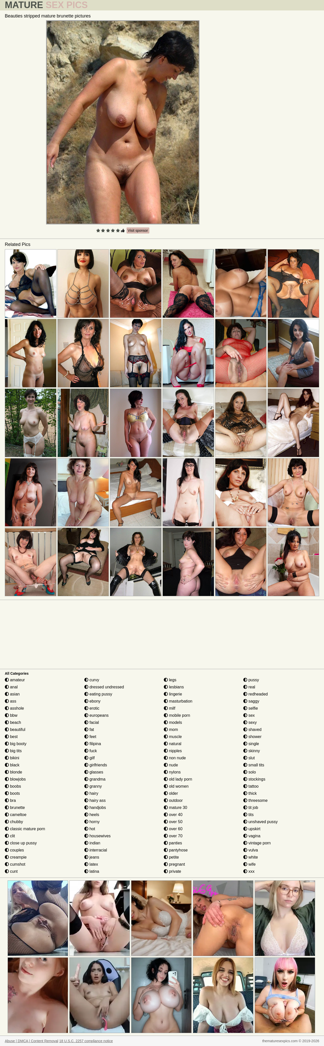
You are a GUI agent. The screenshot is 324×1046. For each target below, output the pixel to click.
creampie (16, 857)
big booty (15, 744)
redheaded (255, 694)
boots (12, 793)
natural (172, 744)
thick (250, 793)
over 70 (173, 836)
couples (14, 850)
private (172, 871)
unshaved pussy (260, 822)
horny (91, 822)
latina (91, 871)
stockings (254, 779)
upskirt (251, 829)
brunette (15, 807)
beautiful (15, 729)
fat (89, 729)
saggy (251, 701)
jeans (91, 857)
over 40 (173, 814)
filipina (92, 744)
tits (248, 814)
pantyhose (176, 850)
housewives (97, 836)
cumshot (15, 864)
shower (252, 736)
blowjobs (15, 779)
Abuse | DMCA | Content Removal (31, 1041)
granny (93, 786)
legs (170, 680)
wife (249, 864)
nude (171, 765)
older (171, 793)
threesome (255, 800)
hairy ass (95, 800)
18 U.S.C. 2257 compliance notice (86, 1041)
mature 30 (175, 807)
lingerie (173, 694)
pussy (251, 680)
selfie (250, 708)
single (251, 744)
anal (11, 687)
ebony (92, 701)
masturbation (178, 701)
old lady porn (178, 779)
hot (89, 829)
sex (249, 715)
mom (171, 729)
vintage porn (257, 843)
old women (176, 786)
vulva (250, 850)
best (11, 736)
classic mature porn (25, 829)
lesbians (174, 687)
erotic (91, 708)
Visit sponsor (138, 230)
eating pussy (98, 694)
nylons (172, 772)
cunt (11, 871)
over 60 (173, 829)
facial (91, 722)
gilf (89, 758)
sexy (250, 722)
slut (249, 758)
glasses (93, 772)
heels (91, 814)
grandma (95, 779)
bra (10, 800)
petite (171, 857)
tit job (250, 807)
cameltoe (15, 814)
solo (249, 772)
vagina (251, 836)
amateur (15, 680)
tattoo (250, 786)
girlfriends (95, 765)
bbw (11, 715)
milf (169, 708)
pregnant (174, 864)
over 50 (173, 822)
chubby (14, 822)
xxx (248, 871)
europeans (96, 715)
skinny (251, 751)
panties (173, 843)
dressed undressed (104, 687)
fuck (90, 751)
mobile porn (177, 715)
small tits (253, 765)
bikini (12, 758)
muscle (173, 736)
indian (92, 843)
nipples (173, 751)
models (173, 722)
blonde (13, 772)
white (250, 857)
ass (10, 701)
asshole (14, 708)
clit (10, 836)
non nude (175, 758)
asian (12, 694)
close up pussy (21, 843)
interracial (95, 850)
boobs (13, 786)
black (12, 765)
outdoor (173, 800)
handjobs (95, 807)
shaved (252, 729)
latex (91, 864)
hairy (91, 793)
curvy (91, 680)
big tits (13, 751)
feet (90, 736)
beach (13, 722)
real (249, 687)
